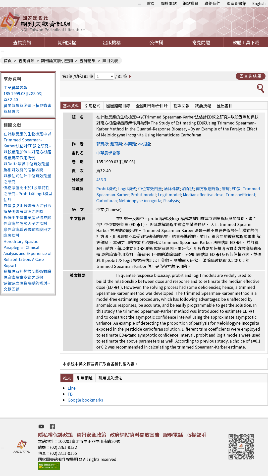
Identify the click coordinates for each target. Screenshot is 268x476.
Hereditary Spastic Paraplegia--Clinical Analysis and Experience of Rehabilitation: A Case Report (27, 253)
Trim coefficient (240, 194)
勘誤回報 (181, 106)
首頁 (151, 3)
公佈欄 (156, 42)
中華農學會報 (15, 87)
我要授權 (203, 106)
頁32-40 (10, 99)
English (259, 3)
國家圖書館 (236, 3)
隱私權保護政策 (55, 434)
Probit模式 (106, 188)
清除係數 (172, 188)
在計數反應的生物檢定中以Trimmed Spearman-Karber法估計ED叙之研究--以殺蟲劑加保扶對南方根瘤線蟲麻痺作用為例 (27, 146)
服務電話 (173, 434)
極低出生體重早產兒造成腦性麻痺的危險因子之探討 (27, 220)
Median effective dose (203, 194)
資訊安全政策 (91, 434)
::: (139, 3)
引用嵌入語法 (110, 378)
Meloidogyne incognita (140, 200)
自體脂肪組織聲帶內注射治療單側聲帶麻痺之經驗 (27, 208)
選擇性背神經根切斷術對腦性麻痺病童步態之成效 (27, 274)
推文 (67, 378)
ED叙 (236, 188)
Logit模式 (127, 188)
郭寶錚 (102, 144)
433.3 (101, 179)
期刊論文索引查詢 (57, 60)
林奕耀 (130, 144)
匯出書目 (225, 106)
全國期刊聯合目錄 (152, 106)
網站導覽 (191, 3)
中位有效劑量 (150, 188)
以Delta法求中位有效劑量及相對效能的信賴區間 (26, 167)
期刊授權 (67, 42)
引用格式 (93, 106)
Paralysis (171, 200)
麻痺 (226, 188)
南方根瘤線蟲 (208, 188)
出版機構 (112, 42)
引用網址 (85, 378)
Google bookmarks (85, 400)
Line (72, 388)
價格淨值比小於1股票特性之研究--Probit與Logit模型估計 (27, 193)
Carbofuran (106, 200)
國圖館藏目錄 (118, 106)
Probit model (143, 194)
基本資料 (71, 106)
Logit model (169, 194)
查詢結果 (88, 60)
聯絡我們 (212, 3)
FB (70, 394)
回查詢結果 (250, 76)
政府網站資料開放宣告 (135, 434)
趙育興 (116, 144)
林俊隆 (144, 144)
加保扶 (188, 188)
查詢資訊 (22, 42)
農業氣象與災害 (17, 105)
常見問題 (201, 42)
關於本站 (169, 3)
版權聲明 (196, 434)
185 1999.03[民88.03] (23, 93)
